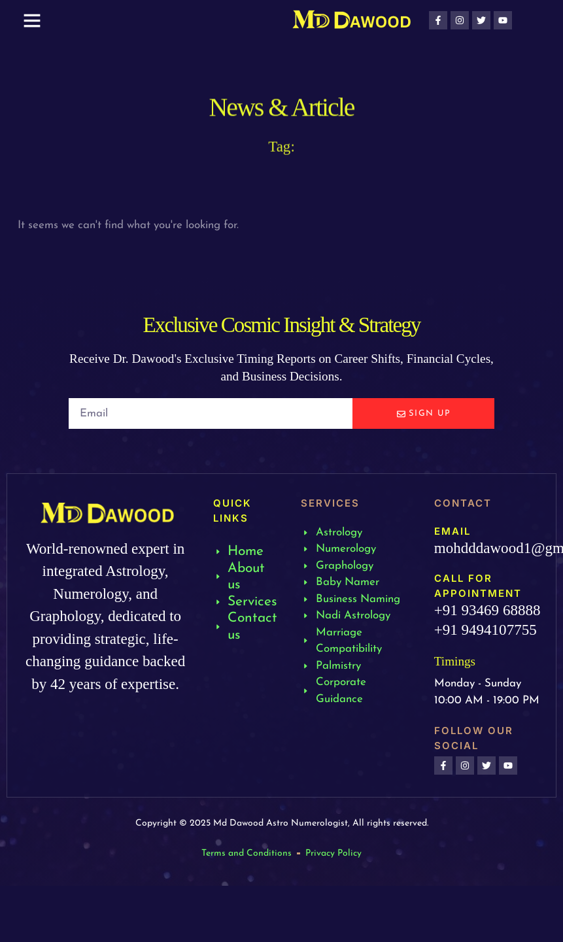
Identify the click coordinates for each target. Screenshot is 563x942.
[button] (32, 20)
